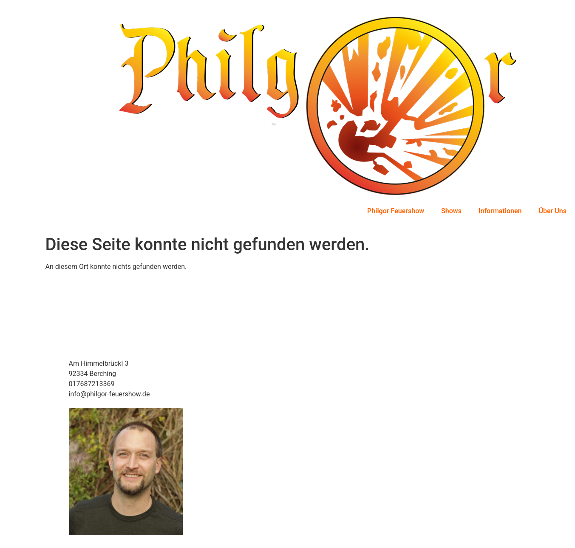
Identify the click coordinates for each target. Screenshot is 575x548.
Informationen (500, 211)
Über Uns (552, 211)
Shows (451, 211)
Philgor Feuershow (395, 211)
